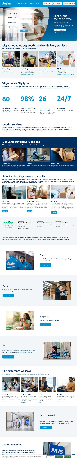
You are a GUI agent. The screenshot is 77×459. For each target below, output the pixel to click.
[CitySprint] (6, 3)
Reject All (58, 456)
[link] (45, 265)
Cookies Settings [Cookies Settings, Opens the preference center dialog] (50, 456)
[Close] (75, 456)
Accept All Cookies (67, 456)
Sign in (37, 3)
